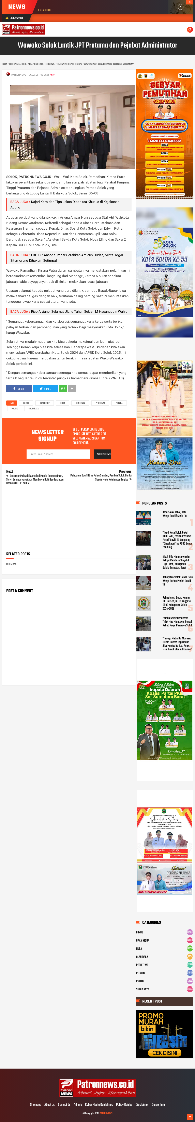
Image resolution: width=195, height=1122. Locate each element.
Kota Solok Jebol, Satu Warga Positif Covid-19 (175, 514)
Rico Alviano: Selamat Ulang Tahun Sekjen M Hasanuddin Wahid (79, 311)
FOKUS (26, 403)
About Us (49, 1105)
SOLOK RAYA (34, 409)
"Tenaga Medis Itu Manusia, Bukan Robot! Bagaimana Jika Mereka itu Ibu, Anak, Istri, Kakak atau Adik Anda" (177, 644)
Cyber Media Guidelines (99, 1105)
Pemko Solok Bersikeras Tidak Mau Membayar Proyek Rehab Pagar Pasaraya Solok (177, 622)
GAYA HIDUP (44, 403)
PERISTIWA (100, 403)
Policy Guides (124, 1105)
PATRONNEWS (106, 1113)
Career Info (158, 1105)
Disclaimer (142, 1105)
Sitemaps (35, 1105)
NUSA (62, 403)
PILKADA (119, 403)
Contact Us (64, 1105)
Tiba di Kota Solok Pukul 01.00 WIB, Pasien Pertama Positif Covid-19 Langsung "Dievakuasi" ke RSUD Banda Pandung (177, 540)
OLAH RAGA (80, 403)
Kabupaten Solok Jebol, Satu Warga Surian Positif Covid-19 (178, 581)
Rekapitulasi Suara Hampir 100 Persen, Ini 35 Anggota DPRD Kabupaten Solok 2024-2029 (177, 603)
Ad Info (78, 1105)
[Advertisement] (69, 519)
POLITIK (15, 409)
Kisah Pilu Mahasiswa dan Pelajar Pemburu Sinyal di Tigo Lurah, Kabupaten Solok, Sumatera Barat (176, 562)
